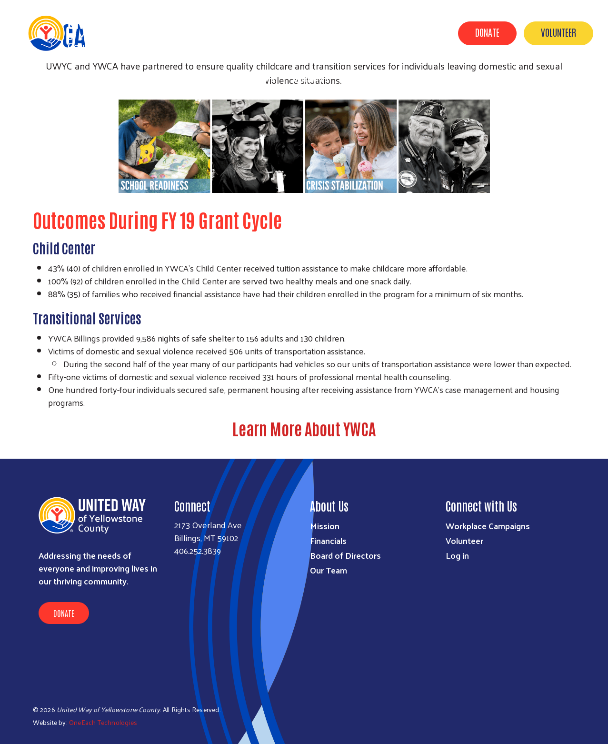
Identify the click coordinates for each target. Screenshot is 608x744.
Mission (324, 525)
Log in (457, 555)
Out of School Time (524, 77)
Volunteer (558, 32)
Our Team (328, 570)
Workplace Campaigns (488, 525)
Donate (487, 32)
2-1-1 (582, 77)
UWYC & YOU (370, 77)
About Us (423, 77)
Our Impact (312, 77)
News (465, 77)
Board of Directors (345, 555)
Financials (328, 540)
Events (263, 77)
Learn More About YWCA (304, 428)
